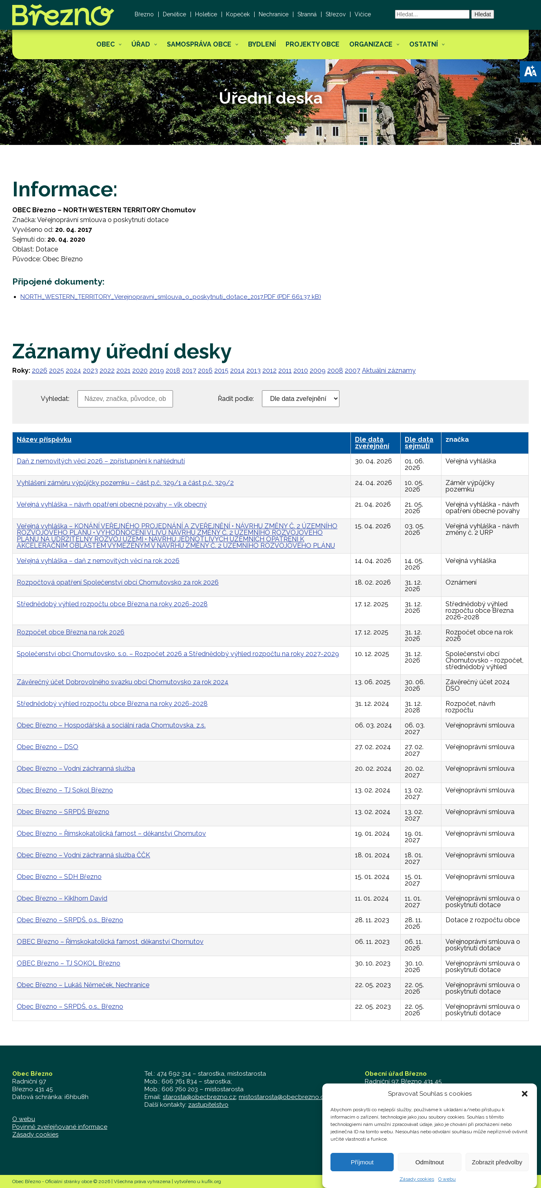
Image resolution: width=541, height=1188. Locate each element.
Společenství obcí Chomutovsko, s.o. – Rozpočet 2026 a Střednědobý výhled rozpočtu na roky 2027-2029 (178, 654)
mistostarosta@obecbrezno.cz (283, 1097)
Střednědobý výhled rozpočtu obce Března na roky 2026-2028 (112, 604)
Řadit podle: (236, 399)
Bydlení (262, 44)
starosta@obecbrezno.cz (199, 1097)
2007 (352, 370)
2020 (140, 370)
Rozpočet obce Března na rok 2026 (70, 632)
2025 (56, 370)
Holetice (206, 14)
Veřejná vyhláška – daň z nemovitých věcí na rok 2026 (98, 561)
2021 (123, 370)
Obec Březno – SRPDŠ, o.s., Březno (70, 920)
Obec (105, 44)
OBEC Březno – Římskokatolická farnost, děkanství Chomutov (110, 942)
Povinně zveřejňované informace (59, 1126)
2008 (335, 370)
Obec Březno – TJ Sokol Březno (65, 790)
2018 (173, 370)
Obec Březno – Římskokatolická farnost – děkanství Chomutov (111, 833)
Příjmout (362, 1173)
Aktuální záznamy (389, 370)
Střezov (336, 14)
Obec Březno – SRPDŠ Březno (63, 812)
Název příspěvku (44, 439)
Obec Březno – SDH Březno (59, 877)
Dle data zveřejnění (372, 443)
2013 (253, 370)
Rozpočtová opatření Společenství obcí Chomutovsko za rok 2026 (118, 582)
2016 (205, 370)
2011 (285, 370)
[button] (530, 71)
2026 (39, 370)
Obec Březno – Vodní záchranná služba (76, 768)
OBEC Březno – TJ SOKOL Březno (68, 963)
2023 (90, 370)
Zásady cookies (35, 1134)
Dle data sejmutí (419, 443)
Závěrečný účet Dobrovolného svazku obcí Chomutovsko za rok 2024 (122, 682)
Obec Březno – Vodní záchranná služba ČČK (83, 855)
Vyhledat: (55, 399)
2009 (318, 370)
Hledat (482, 14)
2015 (221, 370)
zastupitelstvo (208, 1104)
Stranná (307, 14)
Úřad (140, 44)
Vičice (363, 14)
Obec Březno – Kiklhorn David (62, 898)
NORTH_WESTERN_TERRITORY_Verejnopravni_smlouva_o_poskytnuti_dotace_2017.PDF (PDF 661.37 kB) (170, 296)
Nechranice (273, 14)
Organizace (370, 44)
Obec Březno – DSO (47, 747)
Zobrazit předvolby (497, 1173)
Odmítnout (429, 1173)
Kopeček (238, 14)
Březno (144, 14)
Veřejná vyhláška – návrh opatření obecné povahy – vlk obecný (112, 504)
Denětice (174, 14)
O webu (23, 1119)
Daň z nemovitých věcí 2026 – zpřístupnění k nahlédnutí (101, 461)
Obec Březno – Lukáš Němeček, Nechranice (83, 985)
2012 (269, 370)
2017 (189, 370)
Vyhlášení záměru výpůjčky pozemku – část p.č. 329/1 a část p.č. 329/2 (125, 483)
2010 (300, 370)
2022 (107, 370)
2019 (156, 370)
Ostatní (423, 44)
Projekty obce (312, 44)
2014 (237, 370)
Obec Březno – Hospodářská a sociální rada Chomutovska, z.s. (111, 725)
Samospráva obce (199, 44)
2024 (73, 370)
